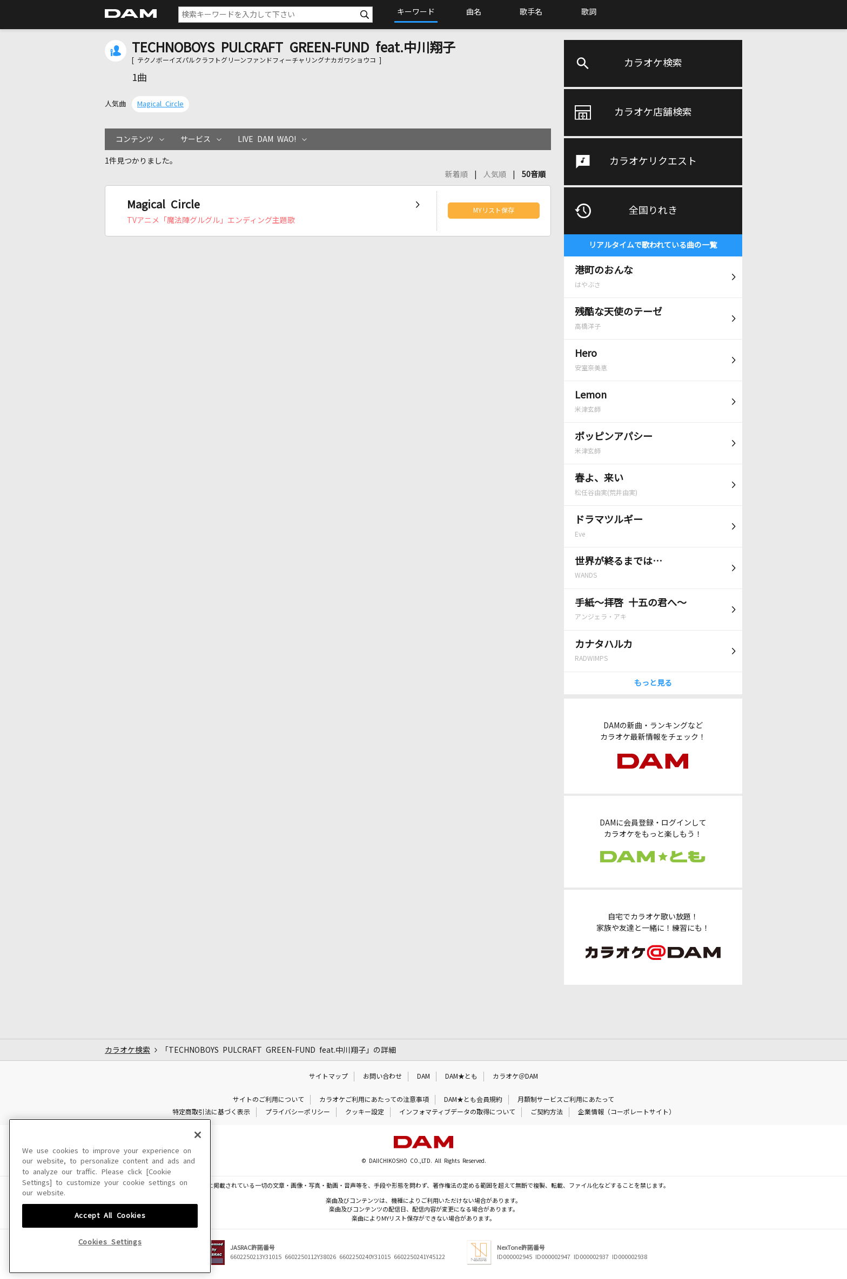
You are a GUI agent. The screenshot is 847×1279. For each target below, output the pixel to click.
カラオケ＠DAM (515, 1076)
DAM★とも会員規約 (473, 1100)
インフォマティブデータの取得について (457, 1112)
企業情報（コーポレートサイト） (626, 1112)
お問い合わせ (382, 1076)
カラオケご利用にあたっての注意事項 (374, 1100)
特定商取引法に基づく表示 (211, 1112)
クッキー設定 (364, 1112)
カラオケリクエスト (653, 161)
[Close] (198, 1211)
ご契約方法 (546, 1112)
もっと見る (653, 683)
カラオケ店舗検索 (653, 112)
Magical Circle (160, 103)
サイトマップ (328, 1076)
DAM (423, 1076)
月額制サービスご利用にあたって (565, 1100)
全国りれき (653, 210)
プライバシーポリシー (297, 1112)
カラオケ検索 (653, 63)
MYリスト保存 (493, 210)
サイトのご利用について (268, 1100)
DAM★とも (461, 1076)
